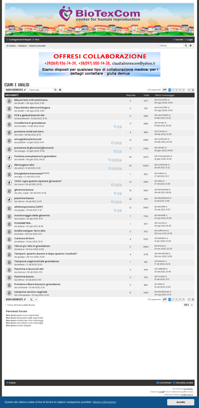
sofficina (162, 230)
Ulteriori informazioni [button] (104, 402)
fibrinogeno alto (24, 165)
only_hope (23, 193)
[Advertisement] (101, 355)
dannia (21, 272)
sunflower (162, 139)
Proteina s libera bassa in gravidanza (37, 284)
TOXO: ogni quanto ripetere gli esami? (38, 181)
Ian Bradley (188, 389)
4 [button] (180, 90)
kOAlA (20, 234)
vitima (21, 201)
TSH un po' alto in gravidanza (32, 246)
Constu (161, 131)
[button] (164, 90)
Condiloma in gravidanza (30, 123)
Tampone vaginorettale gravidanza (36, 261)
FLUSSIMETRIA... (23, 223)
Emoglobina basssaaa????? (32, 173)
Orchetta (22, 126)
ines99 (21, 159)
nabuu (161, 173)
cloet (20, 134)
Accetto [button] (180, 402)
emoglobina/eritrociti (28, 139)
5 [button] (183, 90)
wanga (21, 151)
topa (20, 176)
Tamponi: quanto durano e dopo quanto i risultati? (45, 253)
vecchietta (163, 115)
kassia (161, 261)
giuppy (21, 210)
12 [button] (189, 90)
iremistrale (163, 189)
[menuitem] (35, 40)
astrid (21, 168)
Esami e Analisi (16, 84)
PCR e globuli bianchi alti (29, 115)
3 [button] (176, 90)
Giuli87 (21, 103)
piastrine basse (24, 198)
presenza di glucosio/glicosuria (34, 147)
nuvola (161, 222)
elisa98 (161, 206)
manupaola (164, 156)
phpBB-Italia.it (187, 395)
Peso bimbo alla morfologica (32, 107)
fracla (161, 245)
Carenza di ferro (24, 238)
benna (21, 249)
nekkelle (161, 268)
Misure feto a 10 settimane (31, 100)
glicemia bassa (23, 189)
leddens (162, 238)
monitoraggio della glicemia (32, 215)
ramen (161, 122)
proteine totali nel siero (29, 131)
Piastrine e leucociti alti (29, 269)
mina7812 (162, 99)
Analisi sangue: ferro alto (29, 230)
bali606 (21, 142)
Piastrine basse (24, 276)
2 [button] (173, 90)
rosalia (21, 218)
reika (160, 284)
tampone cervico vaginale (30, 292)
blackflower (23, 118)
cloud (21, 184)
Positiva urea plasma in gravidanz (35, 156)
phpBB (161, 392)
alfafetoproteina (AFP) (28, 206)
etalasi (21, 226)
